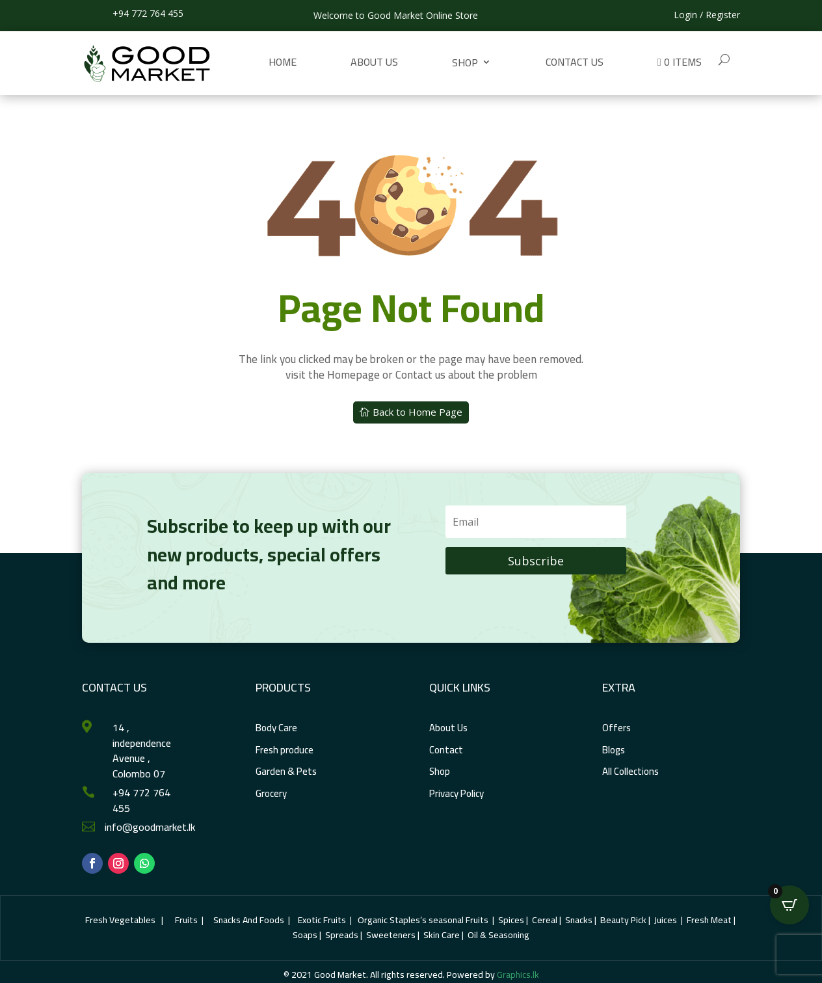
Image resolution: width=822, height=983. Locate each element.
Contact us (574, 62)
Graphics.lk (518, 974)
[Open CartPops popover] (789, 904)
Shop (465, 62)
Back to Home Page (417, 411)
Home (283, 62)
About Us (374, 62)
